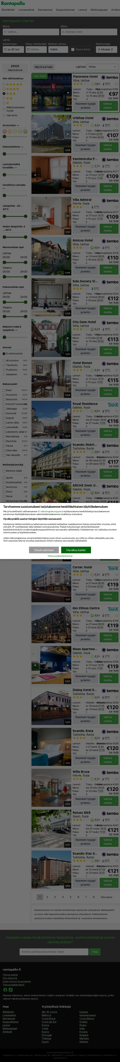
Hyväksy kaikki (76, 550)
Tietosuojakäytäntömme (60, 556)
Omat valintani (44, 550)
